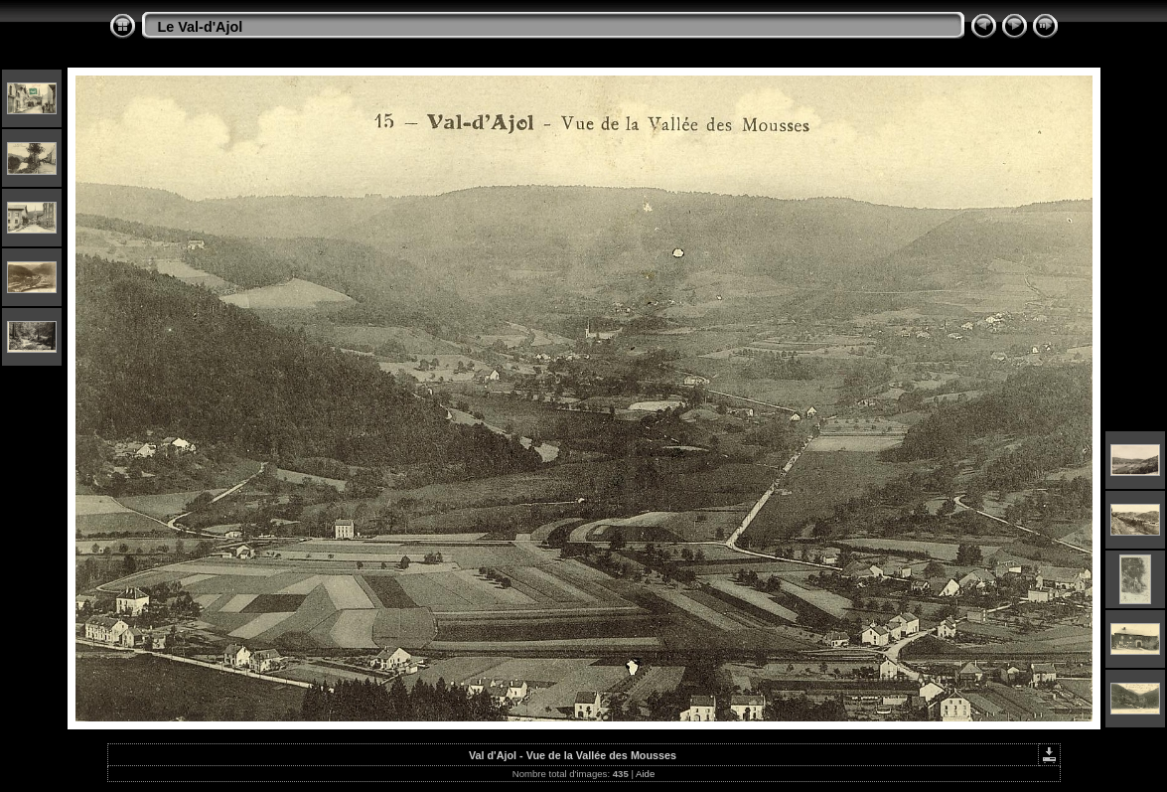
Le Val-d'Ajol (200, 27)
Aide (645, 773)
